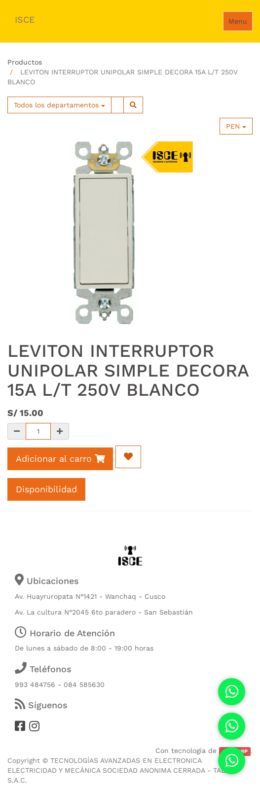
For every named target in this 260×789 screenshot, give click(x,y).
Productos (24, 62)
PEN (236, 126)
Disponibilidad (46, 489)
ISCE (25, 19)
